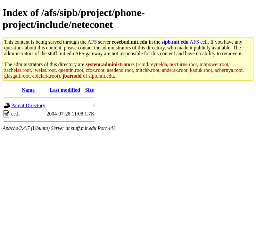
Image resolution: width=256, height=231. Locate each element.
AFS (92, 42)
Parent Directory (28, 105)
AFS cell (184, 42)
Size (89, 90)
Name (28, 90)
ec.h (15, 113)
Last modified (65, 90)
